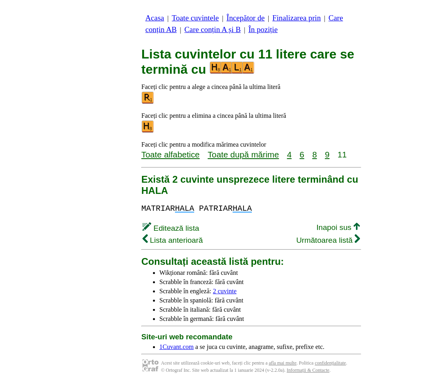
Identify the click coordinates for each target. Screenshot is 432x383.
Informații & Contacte (308, 370)
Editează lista (171, 228)
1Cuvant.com (176, 346)
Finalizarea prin (296, 18)
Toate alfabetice (170, 154)
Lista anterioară (173, 240)
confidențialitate (330, 363)
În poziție (262, 29)
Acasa (154, 18)
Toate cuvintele (195, 18)
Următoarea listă (328, 240)
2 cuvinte (225, 291)
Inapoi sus (338, 227)
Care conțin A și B (213, 29)
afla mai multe (282, 363)
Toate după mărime (243, 154)
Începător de (246, 18)
